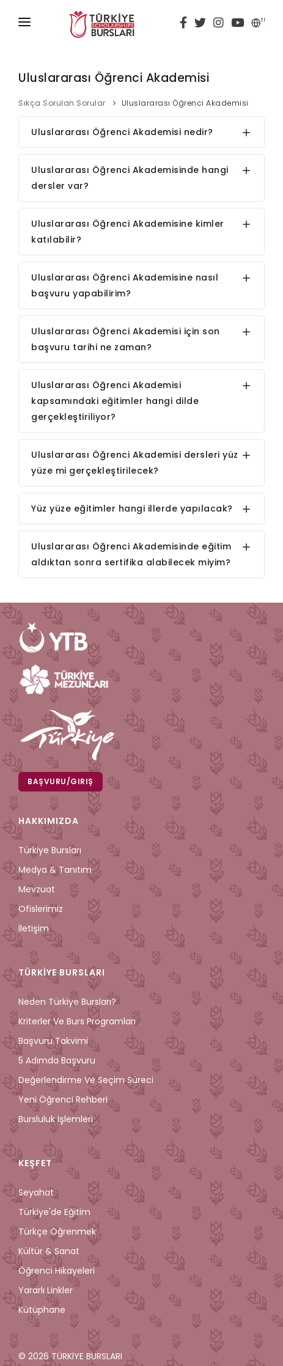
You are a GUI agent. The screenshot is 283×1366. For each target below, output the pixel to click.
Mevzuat (36, 889)
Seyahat (36, 1192)
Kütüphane (41, 1310)
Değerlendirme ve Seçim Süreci (85, 1080)
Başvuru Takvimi (53, 1041)
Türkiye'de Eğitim (54, 1212)
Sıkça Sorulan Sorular (62, 103)
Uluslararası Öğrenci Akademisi (185, 103)
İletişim (33, 928)
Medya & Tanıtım (55, 870)
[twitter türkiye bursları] (200, 24)
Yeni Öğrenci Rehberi (63, 1099)
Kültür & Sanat (48, 1251)
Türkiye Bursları (49, 850)
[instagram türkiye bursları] (218, 24)
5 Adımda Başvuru (56, 1060)
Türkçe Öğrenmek (57, 1231)
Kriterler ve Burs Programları (77, 1021)
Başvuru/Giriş (61, 781)
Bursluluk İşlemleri (55, 1119)
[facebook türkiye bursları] (185, 24)
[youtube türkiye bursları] (237, 24)
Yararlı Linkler (45, 1290)
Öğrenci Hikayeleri (56, 1271)
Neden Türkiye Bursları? (67, 1002)
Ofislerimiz (40, 909)
